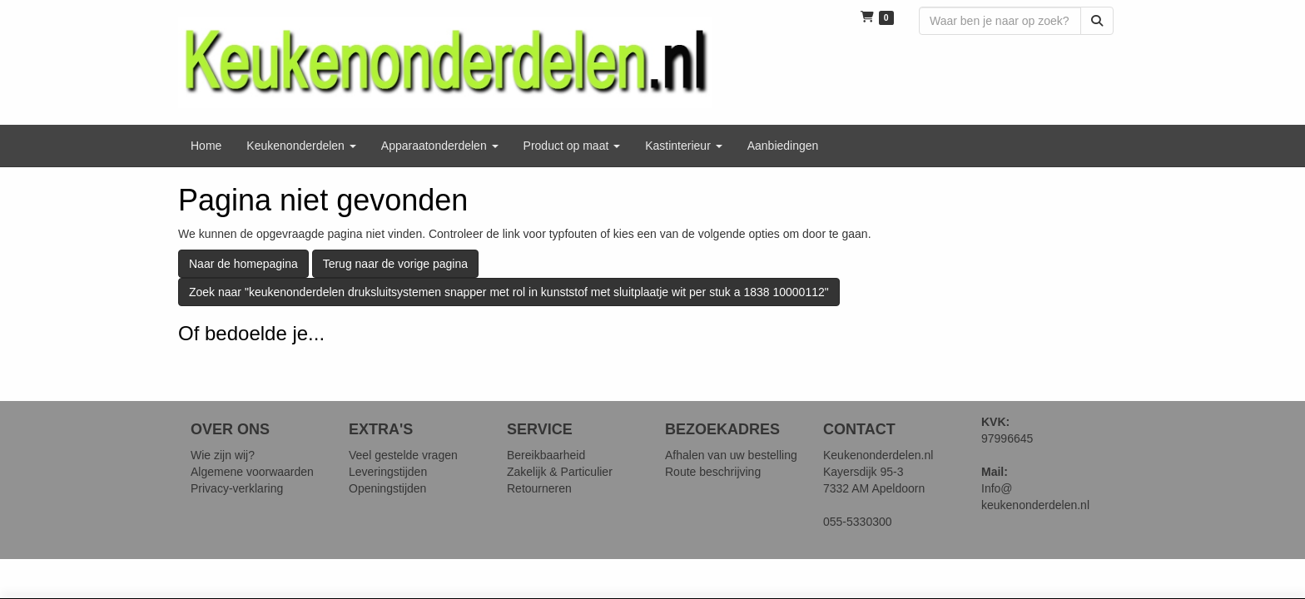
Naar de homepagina (243, 263)
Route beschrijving (713, 471)
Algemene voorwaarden (252, 471)
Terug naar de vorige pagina (395, 263)
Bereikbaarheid (546, 455)
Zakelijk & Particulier (560, 471)
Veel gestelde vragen (403, 455)
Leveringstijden (388, 471)
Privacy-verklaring (237, 488)
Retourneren (539, 488)
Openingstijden (387, 488)
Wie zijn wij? (223, 455)
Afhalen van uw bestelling (731, 455)
